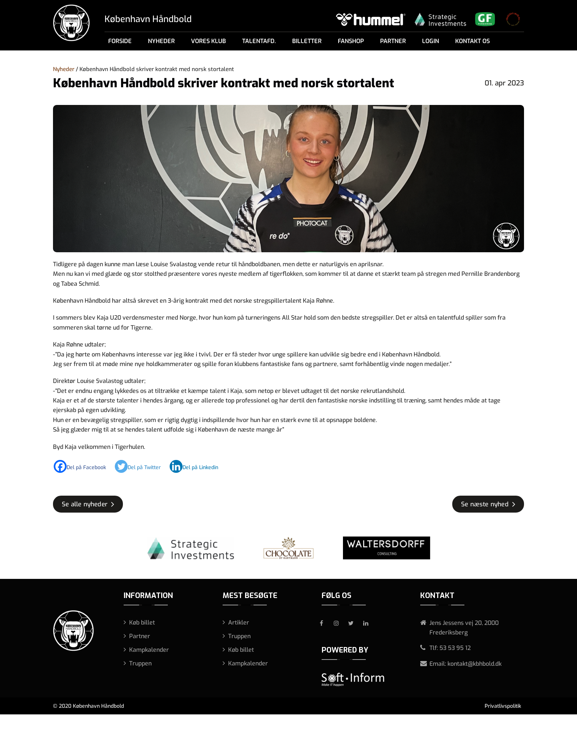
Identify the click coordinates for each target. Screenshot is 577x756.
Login (430, 41)
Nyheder (161, 41)
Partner (393, 41)
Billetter (307, 41)
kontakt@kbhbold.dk (474, 664)
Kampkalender (149, 650)
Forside (120, 41)
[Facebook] (83, 466)
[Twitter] (141, 466)
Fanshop (351, 41)
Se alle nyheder (84, 504)
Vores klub (208, 41)
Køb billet (142, 622)
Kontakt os (472, 41)
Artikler (238, 622)
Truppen (140, 663)
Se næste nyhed (485, 504)
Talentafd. (259, 41)
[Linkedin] (198, 466)
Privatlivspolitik (503, 706)
